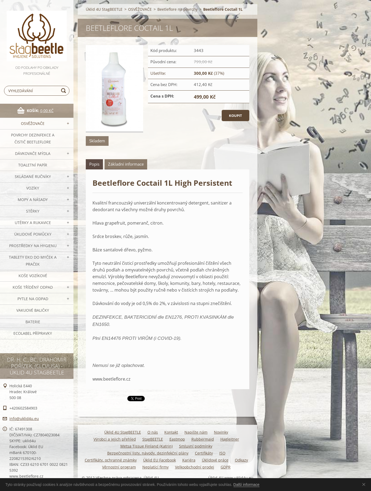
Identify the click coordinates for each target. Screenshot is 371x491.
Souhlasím (365, 484)
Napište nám (195, 432)
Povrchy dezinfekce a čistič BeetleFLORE (32, 138)
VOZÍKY (32, 188)
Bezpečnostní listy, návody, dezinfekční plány (147, 453)
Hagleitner (229, 439)
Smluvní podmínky (195, 446)
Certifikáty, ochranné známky (111, 460)
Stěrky (32, 211)
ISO (222, 453)
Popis (94, 164)
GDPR (226, 467)
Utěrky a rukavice (33, 222)
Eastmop (177, 439)
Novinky (221, 432)
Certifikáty (204, 453)
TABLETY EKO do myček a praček (33, 261)
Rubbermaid (202, 439)
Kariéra (188, 460)
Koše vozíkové (32, 275)
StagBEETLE (152, 439)
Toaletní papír (32, 165)
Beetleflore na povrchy (177, 9)
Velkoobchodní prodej (194, 467)
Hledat (64, 90)
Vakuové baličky (32, 310)
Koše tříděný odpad (33, 287)
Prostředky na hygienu (33, 245)
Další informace (246, 484)
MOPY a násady (33, 199)
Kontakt (171, 432)
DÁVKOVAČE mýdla (32, 153)
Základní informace (126, 164)
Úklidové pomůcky (32, 234)
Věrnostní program (119, 467)
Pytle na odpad (32, 298)
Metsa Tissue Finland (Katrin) (146, 446)
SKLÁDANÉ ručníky (33, 176)
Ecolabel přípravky (32, 333)
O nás (152, 432)
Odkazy (241, 460)
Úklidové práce (215, 460)
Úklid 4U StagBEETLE (104, 9)
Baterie (32, 321)
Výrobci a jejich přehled (115, 439)
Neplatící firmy (155, 467)
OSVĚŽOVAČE (32, 123)
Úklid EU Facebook (159, 460)
